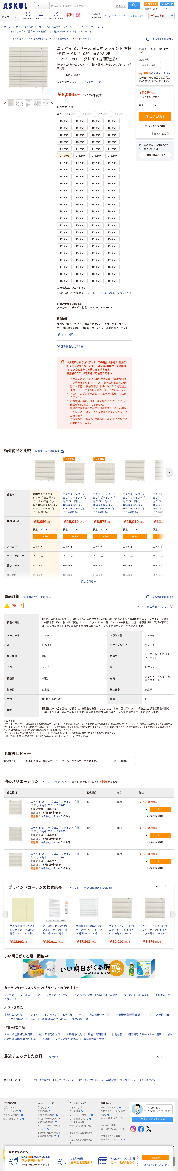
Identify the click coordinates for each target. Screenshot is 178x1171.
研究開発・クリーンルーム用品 (144, 1034)
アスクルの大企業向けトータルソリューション (113, 1138)
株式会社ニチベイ (161, 73)
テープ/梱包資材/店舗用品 (18, 1034)
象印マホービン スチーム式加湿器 (100, 1080)
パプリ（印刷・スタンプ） (112, 1119)
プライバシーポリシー (81, 1115)
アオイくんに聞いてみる (152, 1119)
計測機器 (117, 1034)
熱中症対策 (45, 1080)
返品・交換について (13, 1119)
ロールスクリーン (30, 994)
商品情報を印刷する (160, 39)
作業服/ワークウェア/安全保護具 (60, 1039)
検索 (134, 5)
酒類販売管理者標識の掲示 (80, 1135)
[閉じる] (173, 1146)
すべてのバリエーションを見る (115, 293)
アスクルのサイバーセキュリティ (49, 1127)
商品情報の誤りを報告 (37, 596)
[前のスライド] (5, 103)
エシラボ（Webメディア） (112, 1130)
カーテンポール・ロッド (136, 994)
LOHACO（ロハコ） (111, 1107)
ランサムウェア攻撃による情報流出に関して (49, 1134)
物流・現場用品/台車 (49, 1034)
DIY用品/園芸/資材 (94, 1039)
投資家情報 (44, 1111)
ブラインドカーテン (90, 27)
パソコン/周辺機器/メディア (94, 1014)
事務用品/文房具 (13, 1014)
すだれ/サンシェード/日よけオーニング (96, 994)
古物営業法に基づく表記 (80, 1127)
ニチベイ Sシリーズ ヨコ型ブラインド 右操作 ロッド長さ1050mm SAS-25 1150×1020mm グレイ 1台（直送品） (55, 855)
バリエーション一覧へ (55, 781)
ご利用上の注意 (78, 1122)
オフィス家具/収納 (24, 27)
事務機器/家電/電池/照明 (129, 1014)
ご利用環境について (80, 1119)
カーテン (9, 994)
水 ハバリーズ (152, 1080)
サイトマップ (75, 1107)
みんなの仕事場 (109, 1125)
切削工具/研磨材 (97, 1034)
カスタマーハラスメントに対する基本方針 (49, 1120)
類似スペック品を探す (49, 451)
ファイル (33, 1014)
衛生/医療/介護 (80, 1019)
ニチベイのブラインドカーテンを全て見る (48, 39)
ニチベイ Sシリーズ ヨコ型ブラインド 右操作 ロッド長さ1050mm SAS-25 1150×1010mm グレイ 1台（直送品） (55, 829)
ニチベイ (19, 39)
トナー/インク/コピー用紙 (58, 1014)
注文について (11, 1107)
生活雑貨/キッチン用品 (23, 1019)
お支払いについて (13, 1115)
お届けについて (12, 1111)
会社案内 (43, 1107)
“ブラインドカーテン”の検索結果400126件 (89, 887)
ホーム (7, 27)
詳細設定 (120, 6)
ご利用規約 (76, 1111)
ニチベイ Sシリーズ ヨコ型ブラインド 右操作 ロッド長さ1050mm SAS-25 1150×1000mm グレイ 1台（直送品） (55, 803)
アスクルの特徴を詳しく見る (155, 1165)
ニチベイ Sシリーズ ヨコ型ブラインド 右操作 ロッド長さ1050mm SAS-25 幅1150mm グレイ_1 (49, 31)
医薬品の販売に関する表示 (80, 1142)
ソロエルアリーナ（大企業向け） (113, 1113)
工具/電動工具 (74, 1034)
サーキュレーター (67, 1080)
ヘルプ (168, 9)
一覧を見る (53, 1056)
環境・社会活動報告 (48, 1115)
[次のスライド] (52, 103)
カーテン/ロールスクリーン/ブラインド (57, 27)
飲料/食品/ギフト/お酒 (54, 1019)
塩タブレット (131, 1080)
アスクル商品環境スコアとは (155, 606)
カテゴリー (9, 17)
